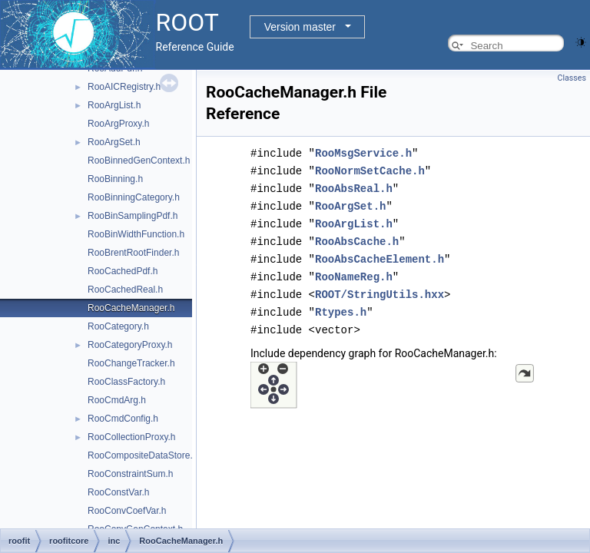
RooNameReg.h (354, 270)
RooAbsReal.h (354, 186)
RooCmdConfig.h (123, 418)
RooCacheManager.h (131, 308)
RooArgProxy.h (118, 123)
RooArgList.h (114, 105)
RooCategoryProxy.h (130, 344)
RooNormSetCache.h (370, 169)
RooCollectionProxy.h (132, 437)
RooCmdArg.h (117, 400)
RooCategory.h (118, 326)
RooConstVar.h (119, 492)
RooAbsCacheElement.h (379, 254)
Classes (572, 78)
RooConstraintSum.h (130, 474)
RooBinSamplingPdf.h (132, 215)
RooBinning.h (115, 179)
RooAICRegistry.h (124, 86)
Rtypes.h (340, 304)
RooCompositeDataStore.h (142, 455)
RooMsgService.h (363, 152)
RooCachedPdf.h (122, 271)
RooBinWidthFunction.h (136, 234)
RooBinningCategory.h (134, 197)
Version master (300, 27)
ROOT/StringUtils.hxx (379, 287)
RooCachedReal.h (125, 289)
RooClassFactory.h (126, 381)
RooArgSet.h (114, 142)
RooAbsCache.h (357, 237)
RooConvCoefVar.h (127, 510)
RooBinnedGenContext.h (139, 160)
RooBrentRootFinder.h (133, 252)
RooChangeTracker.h (131, 363)
